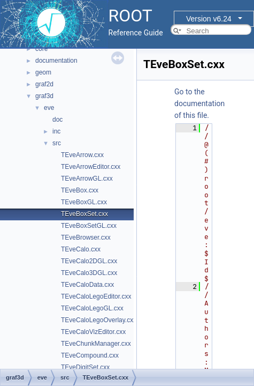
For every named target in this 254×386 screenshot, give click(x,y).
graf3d (44, 96)
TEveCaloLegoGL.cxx (92, 308)
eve (49, 108)
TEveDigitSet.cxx (85, 367)
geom (43, 72)
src (56, 143)
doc (57, 119)
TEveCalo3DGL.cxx (89, 273)
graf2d (44, 84)
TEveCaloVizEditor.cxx (93, 332)
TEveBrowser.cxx (86, 237)
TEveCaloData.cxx (87, 284)
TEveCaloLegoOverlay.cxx (98, 320)
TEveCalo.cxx (81, 249)
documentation (56, 60)
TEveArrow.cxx (82, 155)
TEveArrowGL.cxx (87, 178)
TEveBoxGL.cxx (84, 202)
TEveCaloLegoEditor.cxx (96, 296)
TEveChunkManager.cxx (96, 343)
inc (56, 131)
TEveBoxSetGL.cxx (89, 225)
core (41, 49)
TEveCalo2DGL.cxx (89, 261)
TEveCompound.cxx (90, 355)
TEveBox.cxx (79, 190)
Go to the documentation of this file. (199, 103)
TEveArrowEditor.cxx (90, 166)
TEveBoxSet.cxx (84, 214)
